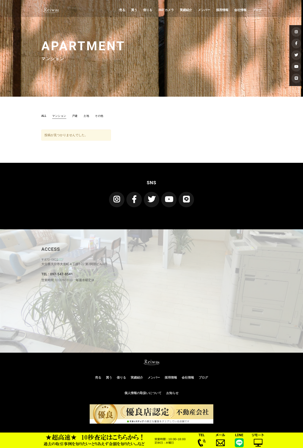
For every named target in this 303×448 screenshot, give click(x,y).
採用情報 (222, 10)
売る (122, 10)
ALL (43, 115)
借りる (147, 10)
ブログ (257, 10)
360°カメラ (166, 10)
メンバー (204, 10)
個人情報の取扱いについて (143, 393)
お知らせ (172, 393)
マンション (59, 115)
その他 (99, 115)
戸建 (75, 115)
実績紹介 (186, 10)
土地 (86, 115)
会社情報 (240, 10)
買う (134, 10)
